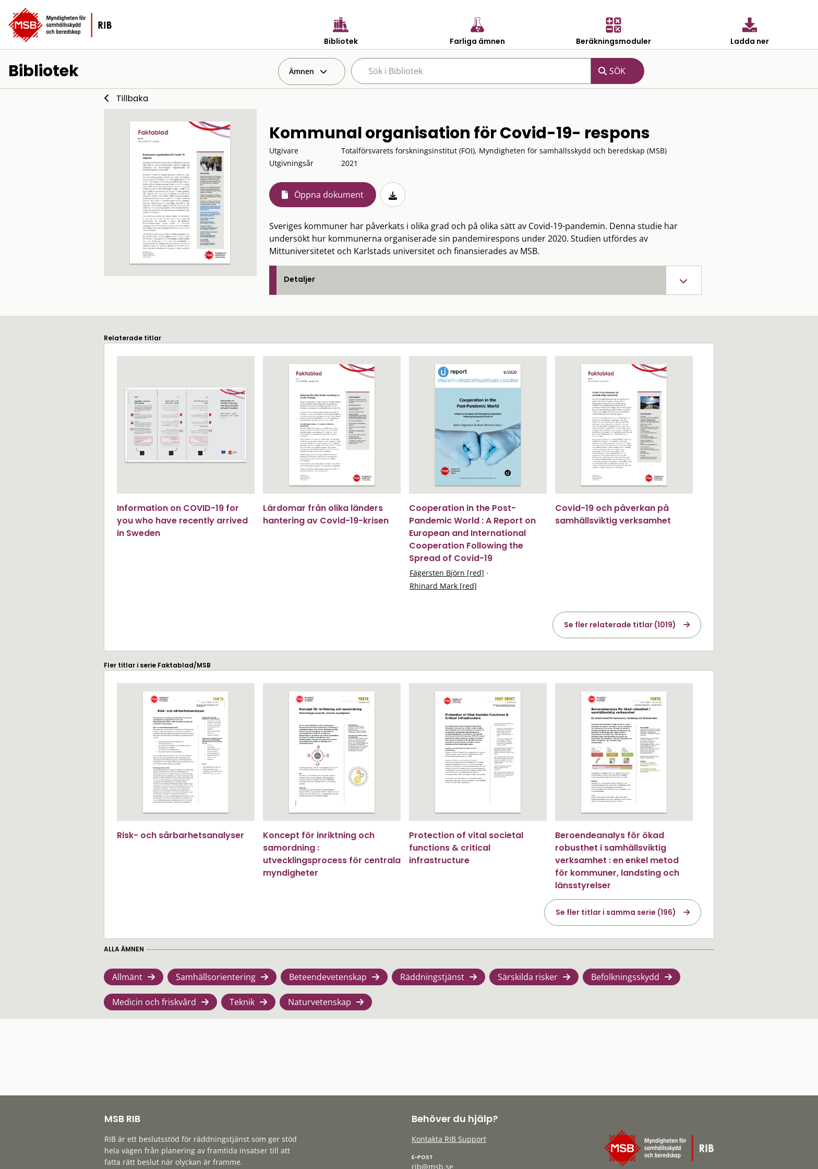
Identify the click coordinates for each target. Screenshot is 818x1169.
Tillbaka (132, 98)
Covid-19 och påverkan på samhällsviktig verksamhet (613, 514)
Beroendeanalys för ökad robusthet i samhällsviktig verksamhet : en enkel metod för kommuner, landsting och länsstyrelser (617, 860)
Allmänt (127, 977)
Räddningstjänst (432, 977)
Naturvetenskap (319, 1002)
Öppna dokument (329, 194)
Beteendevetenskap (328, 977)
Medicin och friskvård (154, 1002)
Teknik (242, 1002)
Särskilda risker (528, 977)
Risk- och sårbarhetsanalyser (180, 835)
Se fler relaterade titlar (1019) (620, 624)
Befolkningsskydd (625, 977)
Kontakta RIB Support (449, 1139)
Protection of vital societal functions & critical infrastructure (466, 847)
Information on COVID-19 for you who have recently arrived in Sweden (182, 520)
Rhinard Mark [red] (443, 586)
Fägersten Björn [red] (447, 573)
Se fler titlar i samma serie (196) (616, 912)
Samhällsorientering (216, 977)
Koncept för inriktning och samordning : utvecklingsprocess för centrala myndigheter (332, 854)
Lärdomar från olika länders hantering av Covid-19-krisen (326, 514)
